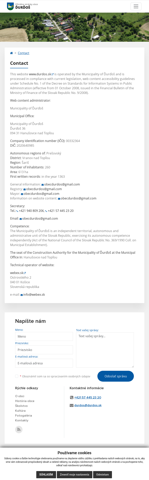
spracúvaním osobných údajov (70, 376)
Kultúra (20, 410)
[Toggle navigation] (136, 6)
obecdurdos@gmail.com (62, 184)
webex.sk (16, 273)
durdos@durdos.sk (87, 405)
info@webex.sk (34, 294)
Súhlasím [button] (46, 474)
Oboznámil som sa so (55, 376)
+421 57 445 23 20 (61, 211)
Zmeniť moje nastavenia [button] (74, 474)
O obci (19, 396)
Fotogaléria (23, 415)
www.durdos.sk (40, 74)
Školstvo (21, 405)
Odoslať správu (116, 376)
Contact (23, 53)
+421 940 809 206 (31, 211)
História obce (24, 401)
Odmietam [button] (102, 474)
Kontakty (21, 420)
